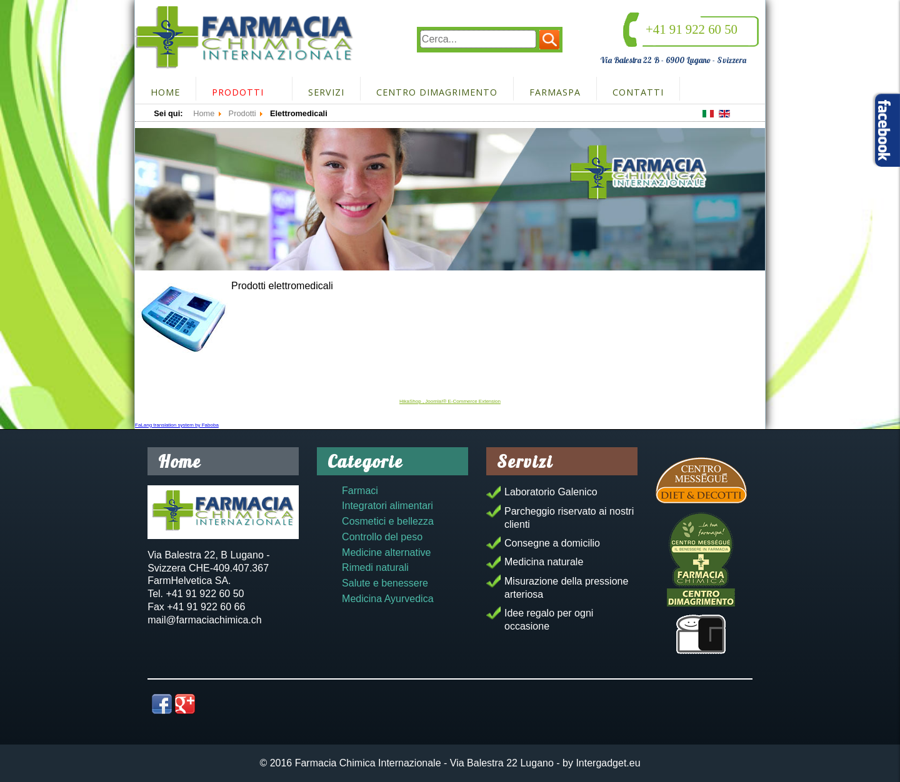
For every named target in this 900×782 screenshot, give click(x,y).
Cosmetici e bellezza (388, 521)
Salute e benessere (385, 583)
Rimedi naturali (375, 567)
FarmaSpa (555, 92)
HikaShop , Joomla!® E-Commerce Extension (450, 401)
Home (165, 92)
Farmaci (360, 490)
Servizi (326, 92)
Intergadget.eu (608, 763)
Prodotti (238, 92)
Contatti (638, 92)
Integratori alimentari (387, 505)
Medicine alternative (386, 552)
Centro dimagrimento (437, 92)
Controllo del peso (382, 537)
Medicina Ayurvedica (387, 598)
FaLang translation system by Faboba (177, 425)
